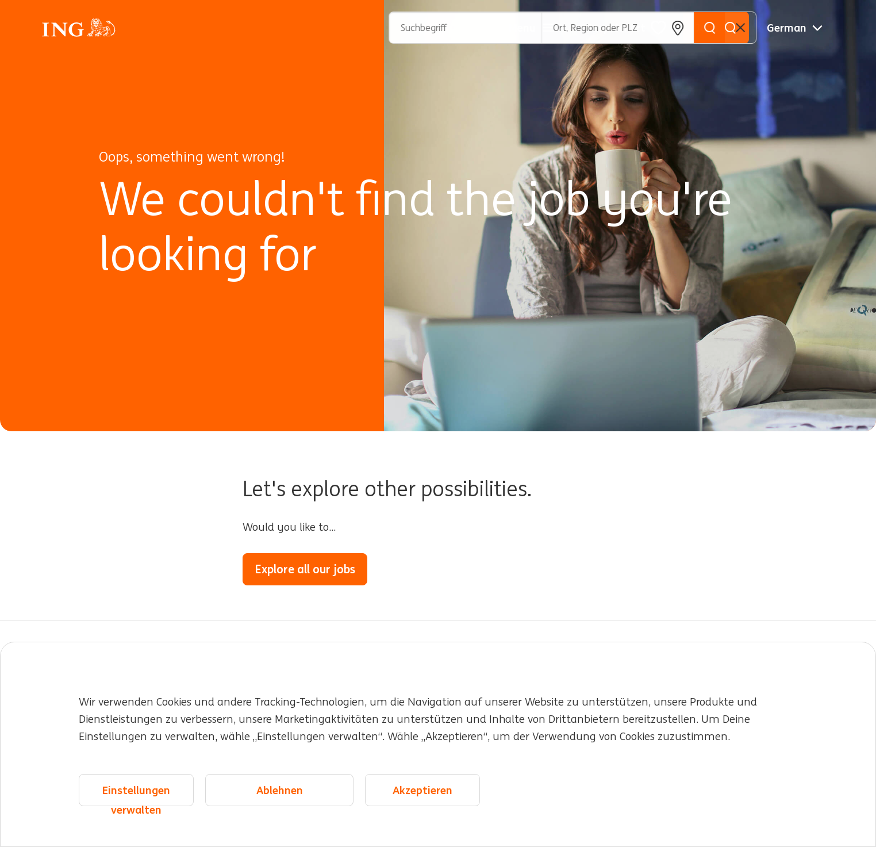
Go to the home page (441, 569)
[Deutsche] (795, 28)
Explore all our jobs (305, 569)
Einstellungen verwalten (136, 795)
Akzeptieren (422, 790)
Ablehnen (279, 790)
